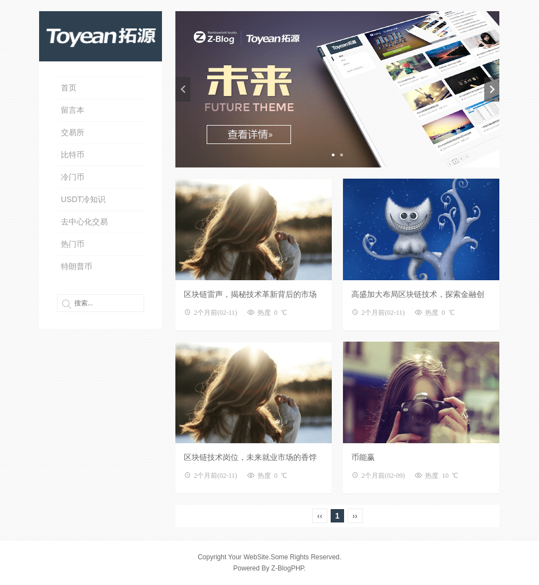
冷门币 (72, 176)
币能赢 (363, 457)
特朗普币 (76, 266)
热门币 (72, 243)
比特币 (72, 154)
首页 (69, 87)
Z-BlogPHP (287, 568)
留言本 (72, 110)
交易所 (72, 132)
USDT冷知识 (83, 199)
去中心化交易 (84, 221)
